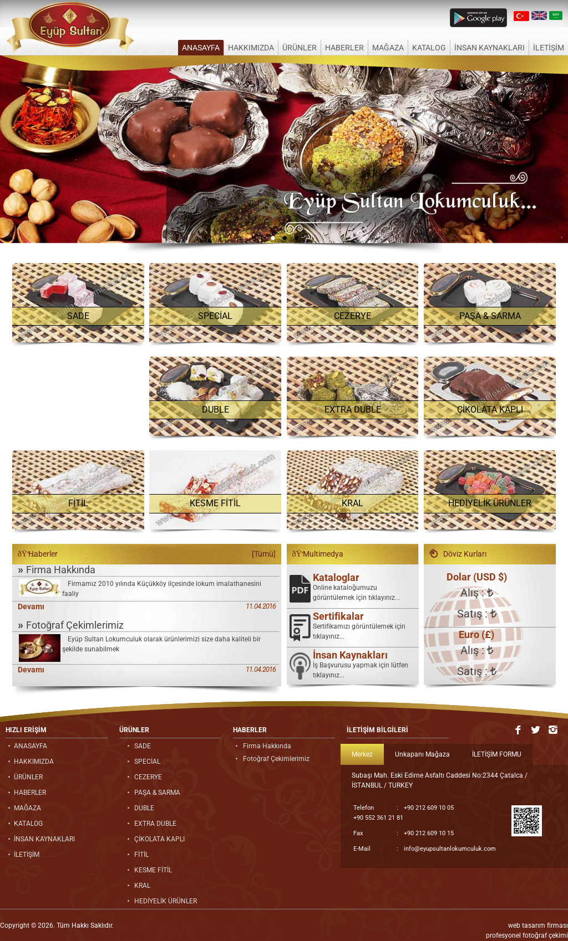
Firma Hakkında (56, 569)
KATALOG (429, 47)
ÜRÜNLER (299, 47)
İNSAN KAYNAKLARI (489, 47)
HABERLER (344, 47)
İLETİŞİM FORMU (496, 754)
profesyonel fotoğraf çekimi (527, 935)
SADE (78, 316)
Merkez (362, 754)
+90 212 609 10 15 (403, 834)
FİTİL (78, 503)
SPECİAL (215, 316)
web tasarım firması (538, 925)
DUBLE (215, 409)
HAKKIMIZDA (251, 47)
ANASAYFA (201, 47)
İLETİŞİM (548, 47)
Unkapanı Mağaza (422, 754)
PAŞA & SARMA (490, 316)
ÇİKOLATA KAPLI (490, 409)
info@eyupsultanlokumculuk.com (424, 849)
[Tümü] (264, 553)
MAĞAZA (388, 47)
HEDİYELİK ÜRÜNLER (489, 503)
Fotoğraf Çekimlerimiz (71, 624)
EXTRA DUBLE (352, 409)
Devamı (31, 606)
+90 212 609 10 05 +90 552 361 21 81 (403, 812)
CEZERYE (352, 316)
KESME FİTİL (215, 503)
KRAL (352, 503)
